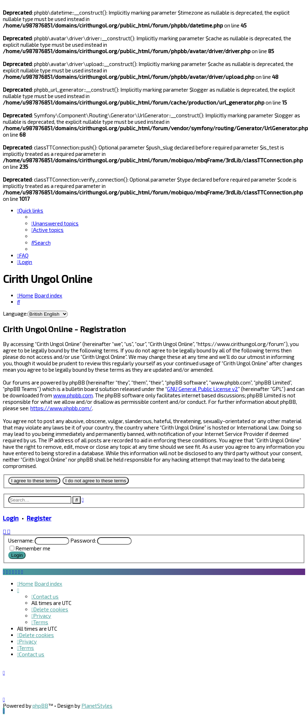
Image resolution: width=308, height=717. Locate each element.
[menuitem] (55, 223)
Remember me (32, 548)
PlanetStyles (96, 705)
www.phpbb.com (73, 395)
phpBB (40, 705)
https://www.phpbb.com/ (61, 408)
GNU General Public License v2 (202, 389)
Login (11, 518)
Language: (15, 313)
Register (39, 518)
